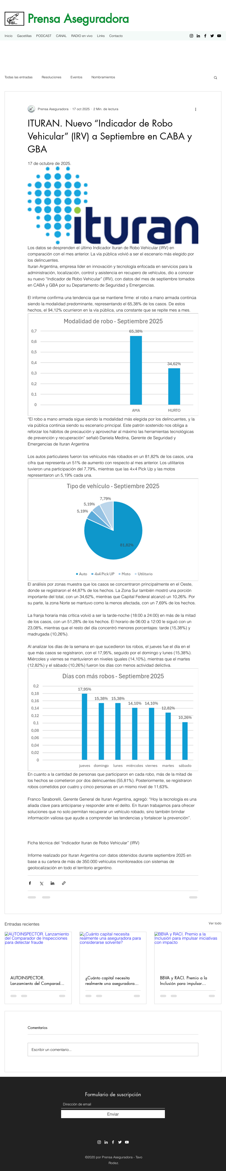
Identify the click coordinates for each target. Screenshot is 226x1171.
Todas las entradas (19, 77)
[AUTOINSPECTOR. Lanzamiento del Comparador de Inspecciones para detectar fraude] (38, 950)
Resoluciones (51, 77)
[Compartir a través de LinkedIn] (52, 883)
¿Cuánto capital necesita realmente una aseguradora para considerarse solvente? (110, 980)
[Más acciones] (195, 109)
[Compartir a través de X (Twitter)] (41, 883)
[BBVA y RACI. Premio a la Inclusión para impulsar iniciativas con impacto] (188, 950)
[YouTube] (219, 35)
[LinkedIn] (198, 35)
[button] (215, 77)
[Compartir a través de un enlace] (64, 883)
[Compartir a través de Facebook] (30, 883)
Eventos (76, 77)
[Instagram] (191, 35)
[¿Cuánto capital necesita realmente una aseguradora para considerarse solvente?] (113, 950)
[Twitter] (212, 35)
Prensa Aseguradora (78, 18)
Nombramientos (103, 77)
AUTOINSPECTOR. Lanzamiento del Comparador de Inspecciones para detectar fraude (37, 980)
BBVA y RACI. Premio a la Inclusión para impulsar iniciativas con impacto (183, 980)
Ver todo (215, 923)
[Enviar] (113, 1114)
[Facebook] (205, 35)
